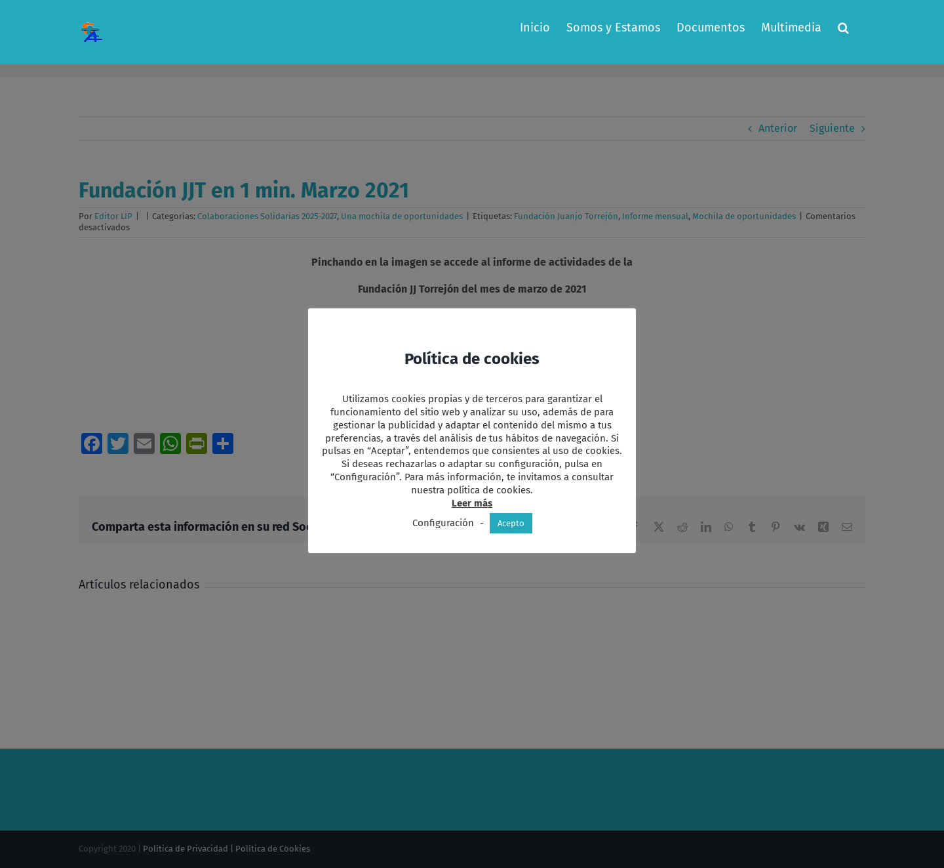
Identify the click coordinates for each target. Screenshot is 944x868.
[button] (843, 27)
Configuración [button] (443, 523)
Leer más (472, 503)
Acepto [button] (511, 523)
